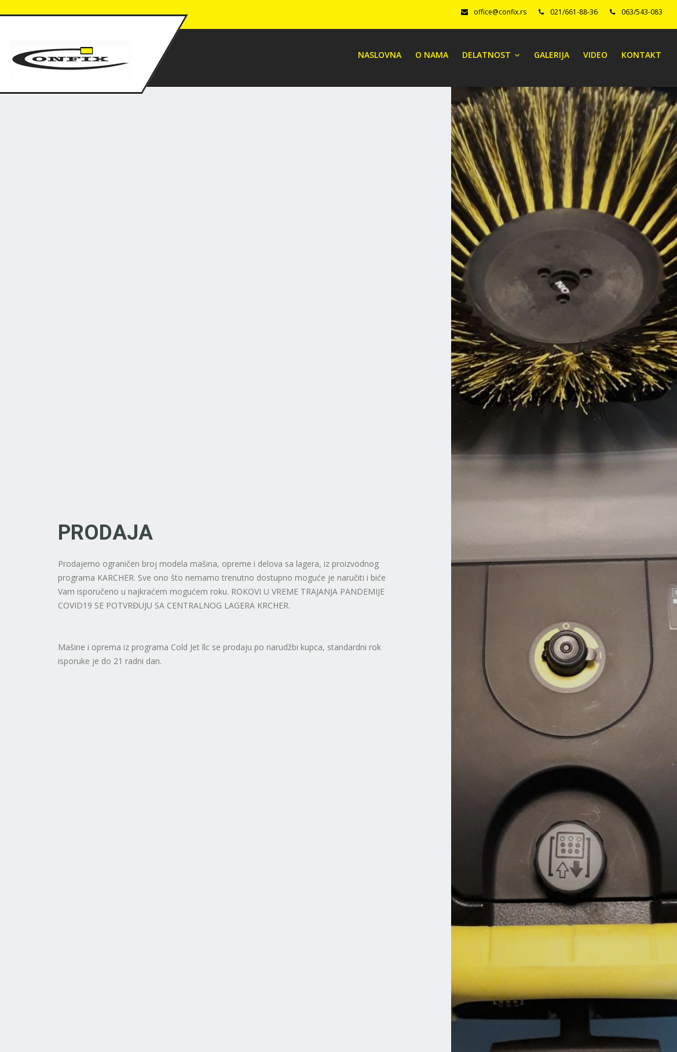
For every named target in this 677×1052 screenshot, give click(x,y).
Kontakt (641, 54)
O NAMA (431, 54)
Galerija (551, 54)
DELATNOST (491, 54)
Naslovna (379, 54)
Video (595, 54)
